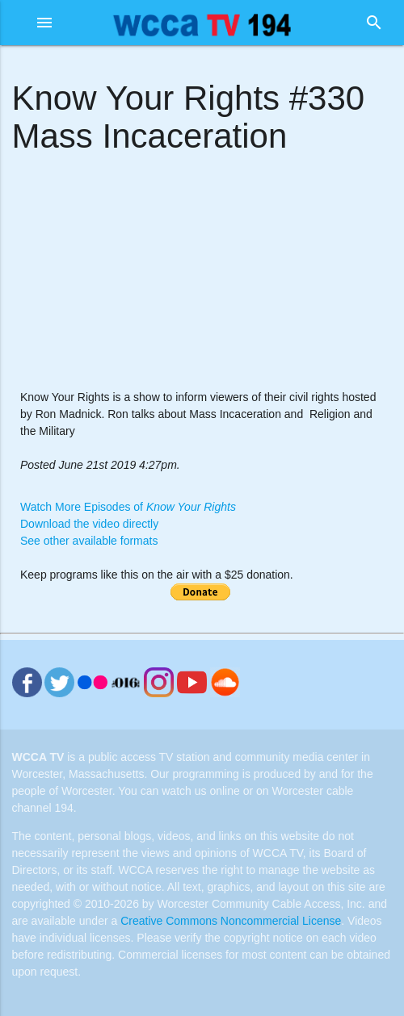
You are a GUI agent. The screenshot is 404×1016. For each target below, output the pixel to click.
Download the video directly (89, 523)
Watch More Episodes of (128, 506)
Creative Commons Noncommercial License (230, 920)
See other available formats (89, 540)
